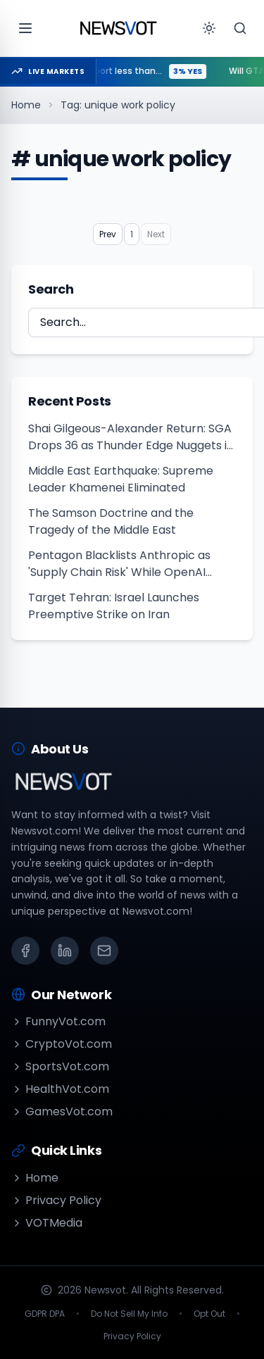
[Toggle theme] (209, 28)
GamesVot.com (62, 1111)
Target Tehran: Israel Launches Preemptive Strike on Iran (113, 605)
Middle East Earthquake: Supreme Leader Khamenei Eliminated (120, 479)
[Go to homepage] (118, 28)
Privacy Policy (56, 1200)
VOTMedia (46, 1223)
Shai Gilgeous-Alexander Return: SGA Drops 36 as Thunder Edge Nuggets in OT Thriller (131, 437)
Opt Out (209, 1314)
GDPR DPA (45, 1314)
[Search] (240, 28)
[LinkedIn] (65, 951)
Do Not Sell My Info (129, 1314)
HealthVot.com (60, 1089)
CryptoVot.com (61, 1044)
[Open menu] (25, 28)
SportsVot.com (60, 1066)
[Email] (104, 951)
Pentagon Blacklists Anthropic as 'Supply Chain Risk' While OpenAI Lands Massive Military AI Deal (119, 564)
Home (26, 105)
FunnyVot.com (58, 1021)
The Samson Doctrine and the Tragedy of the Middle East (111, 521)
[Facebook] (25, 951)
